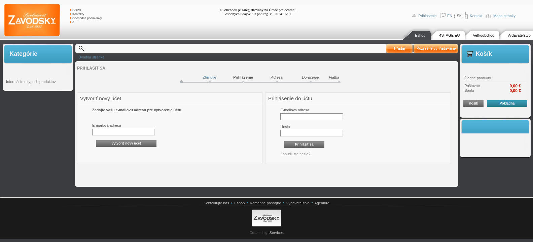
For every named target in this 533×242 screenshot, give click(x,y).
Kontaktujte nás (216, 203)
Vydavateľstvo (519, 35)
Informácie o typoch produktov (31, 82)
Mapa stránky (504, 16)
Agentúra (321, 203)
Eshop (420, 35)
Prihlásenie (427, 16)
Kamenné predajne (265, 203)
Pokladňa (507, 103)
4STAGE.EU (449, 35)
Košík (473, 103)
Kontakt (476, 16)
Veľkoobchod (483, 35)
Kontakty (78, 14)
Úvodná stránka (91, 57)
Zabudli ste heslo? (295, 154)
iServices (276, 233)
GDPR (76, 10)
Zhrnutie (209, 77)
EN (449, 16)
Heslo (285, 127)
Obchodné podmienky (87, 18)
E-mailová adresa (106, 125)
